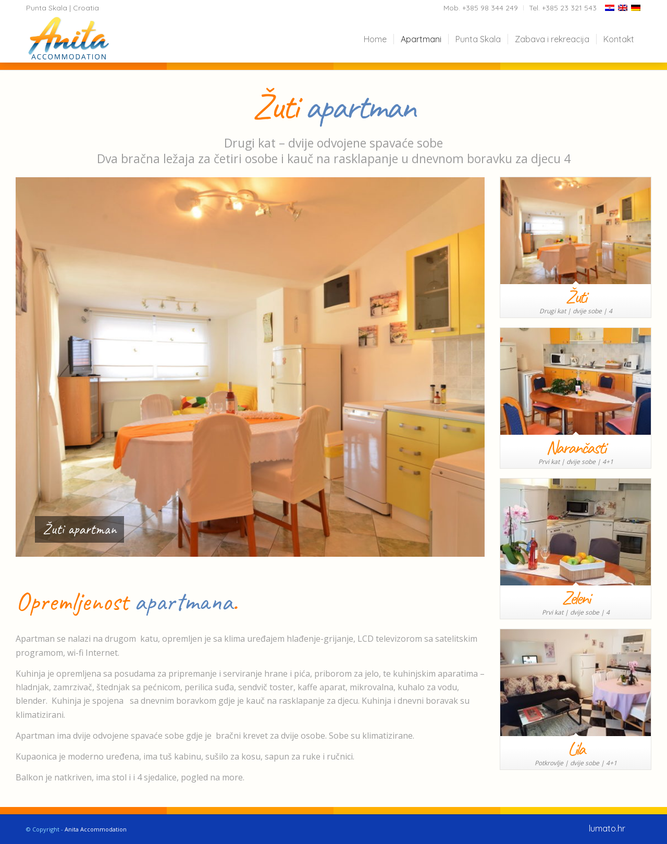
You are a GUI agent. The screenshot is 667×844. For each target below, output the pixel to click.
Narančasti (575, 447)
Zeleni (575, 598)
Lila (575, 749)
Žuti (575, 297)
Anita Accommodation (96, 829)
